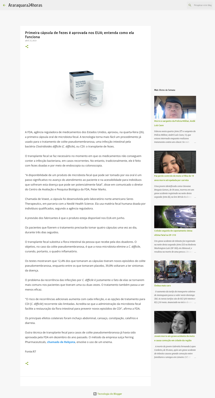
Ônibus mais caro (162, 285)
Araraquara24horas (25, 5)
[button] (27, 47)
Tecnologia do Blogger (107, 393)
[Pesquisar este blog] (197, 5)
